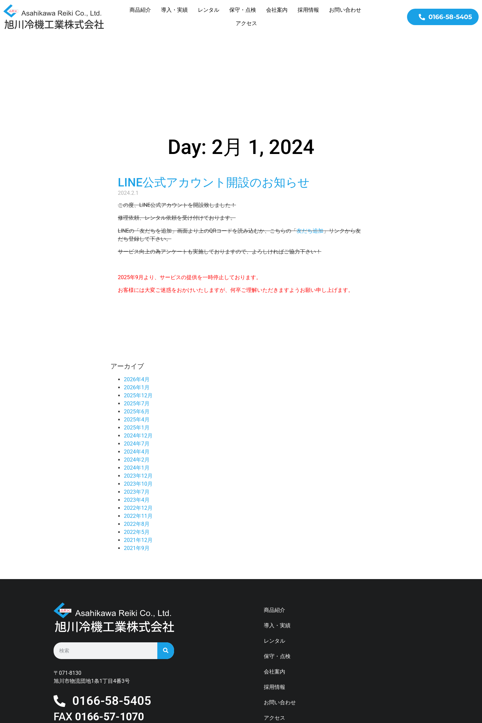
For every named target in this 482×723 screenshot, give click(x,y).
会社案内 (277, 10)
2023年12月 (138, 409)
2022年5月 (137, 465)
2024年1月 (137, 401)
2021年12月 (138, 473)
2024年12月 (138, 369)
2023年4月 (137, 433)
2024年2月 (137, 393)
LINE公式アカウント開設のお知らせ (214, 116)
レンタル (208, 10)
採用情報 (308, 10)
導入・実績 (174, 10)
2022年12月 (138, 441)
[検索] (165, 583)
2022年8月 (137, 457)
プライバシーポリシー (290, 666)
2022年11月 (138, 449)
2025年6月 (137, 344)
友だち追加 (310, 164)
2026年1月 (137, 320)
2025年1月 (137, 360)
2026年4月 (137, 312)
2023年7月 (137, 425)
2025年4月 (137, 352)
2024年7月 (137, 377)
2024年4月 (137, 385)
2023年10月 (138, 417)
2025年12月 (138, 328)
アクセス (246, 23)
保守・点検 (242, 10)
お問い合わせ (345, 10)
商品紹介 (140, 10)
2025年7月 (137, 336)
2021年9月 (137, 481)
